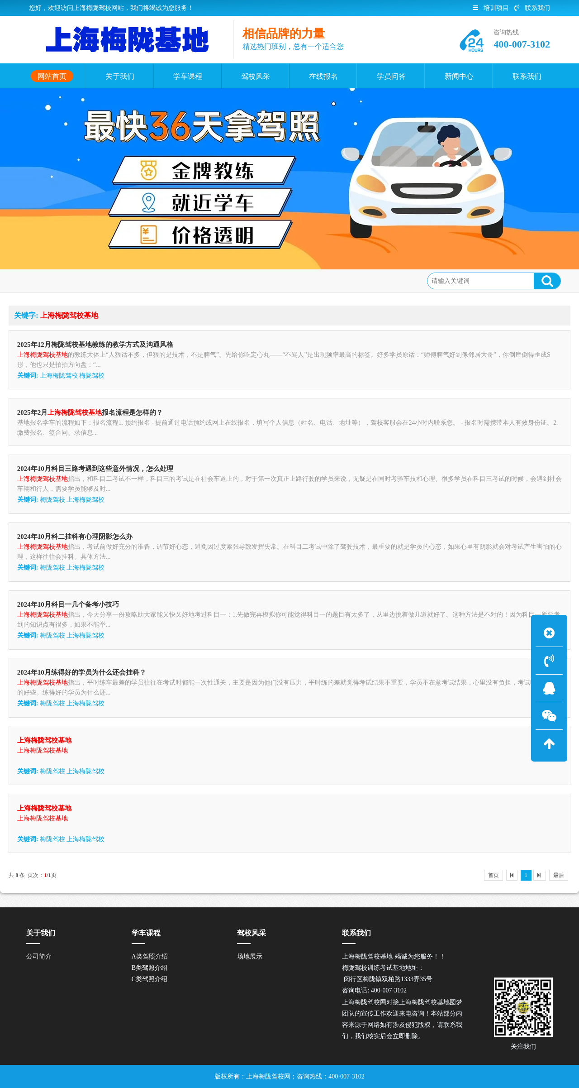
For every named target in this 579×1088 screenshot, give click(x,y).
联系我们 (532, 8)
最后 (558, 875)
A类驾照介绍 (150, 956)
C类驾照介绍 (149, 979)
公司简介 (39, 956)
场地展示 (249, 956)
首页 (493, 875)
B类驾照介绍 (149, 967)
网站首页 (74, 280)
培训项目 (491, 8)
